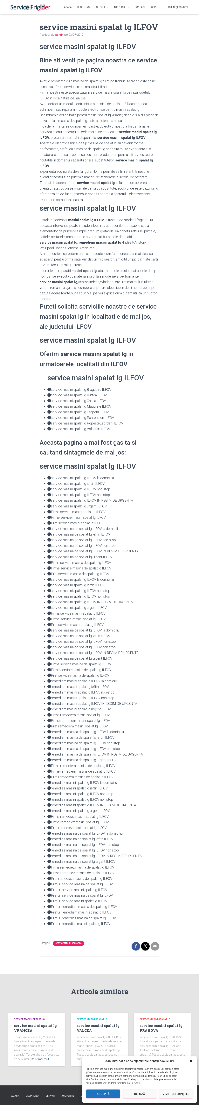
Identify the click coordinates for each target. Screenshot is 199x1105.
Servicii (102, 7)
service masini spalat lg (68, 943)
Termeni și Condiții (177, 7)
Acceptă (103, 1094)
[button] (191, 1061)
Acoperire (121, 7)
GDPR (155, 7)
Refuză (139, 1094)
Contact (140, 7)
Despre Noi (83, 7)
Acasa (68, 7)
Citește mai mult (39, 1059)
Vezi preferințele (175, 1094)
